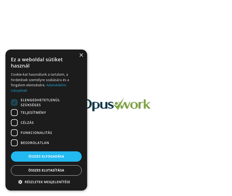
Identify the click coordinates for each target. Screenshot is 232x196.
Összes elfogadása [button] (46, 156)
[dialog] (46, 120)
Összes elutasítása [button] (46, 170)
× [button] (81, 55)
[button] (46, 182)
